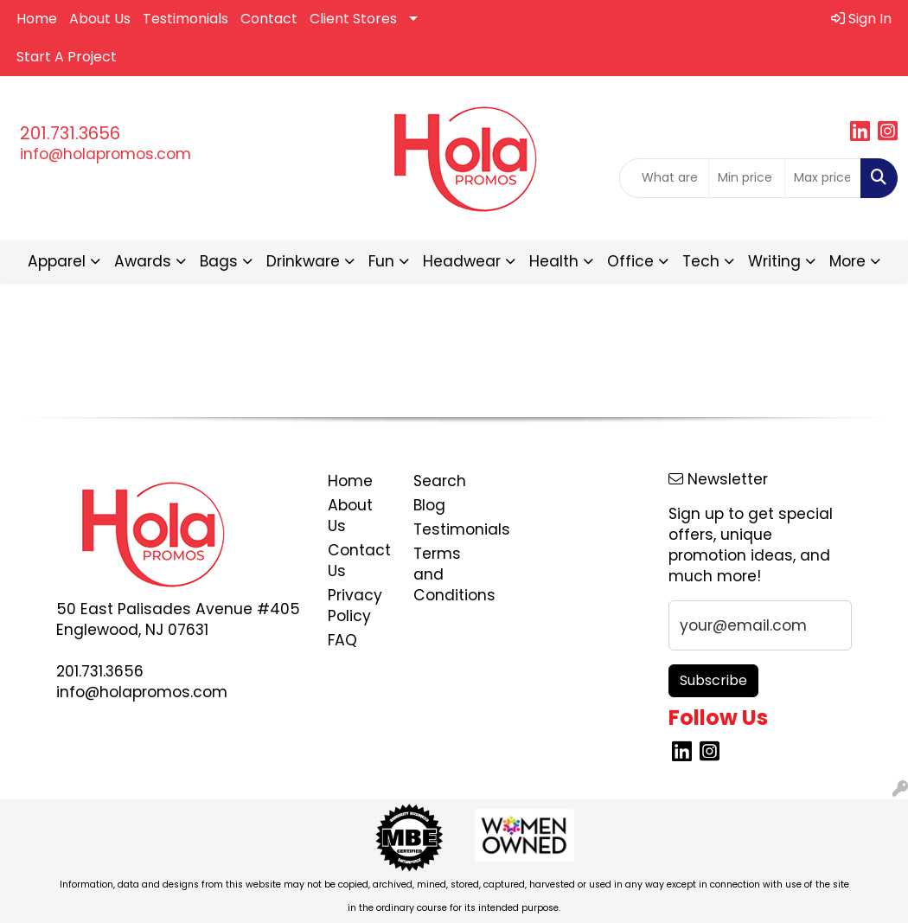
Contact (268, 19)
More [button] (847, 261)
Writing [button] (774, 261)
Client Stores (353, 19)
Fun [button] (381, 261)
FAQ (342, 640)
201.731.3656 (70, 133)
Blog (429, 505)
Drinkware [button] (303, 261)
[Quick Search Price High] (822, 178)
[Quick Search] (664, 178)
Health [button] (554, 261)
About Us (100, 19)
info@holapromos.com (105, 154)
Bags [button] (219, 261)
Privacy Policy (355, 605)
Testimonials (185, 19)
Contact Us (359, 560)
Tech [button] (700, 261)
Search (439, 481)
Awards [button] (142, 261)
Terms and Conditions (445, 574)
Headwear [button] (462, 261)
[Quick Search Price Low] (746, 178)
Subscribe (713, 680)
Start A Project (66, 57)
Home (36, 19)
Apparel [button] (57, 261)
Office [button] (630, 261)
